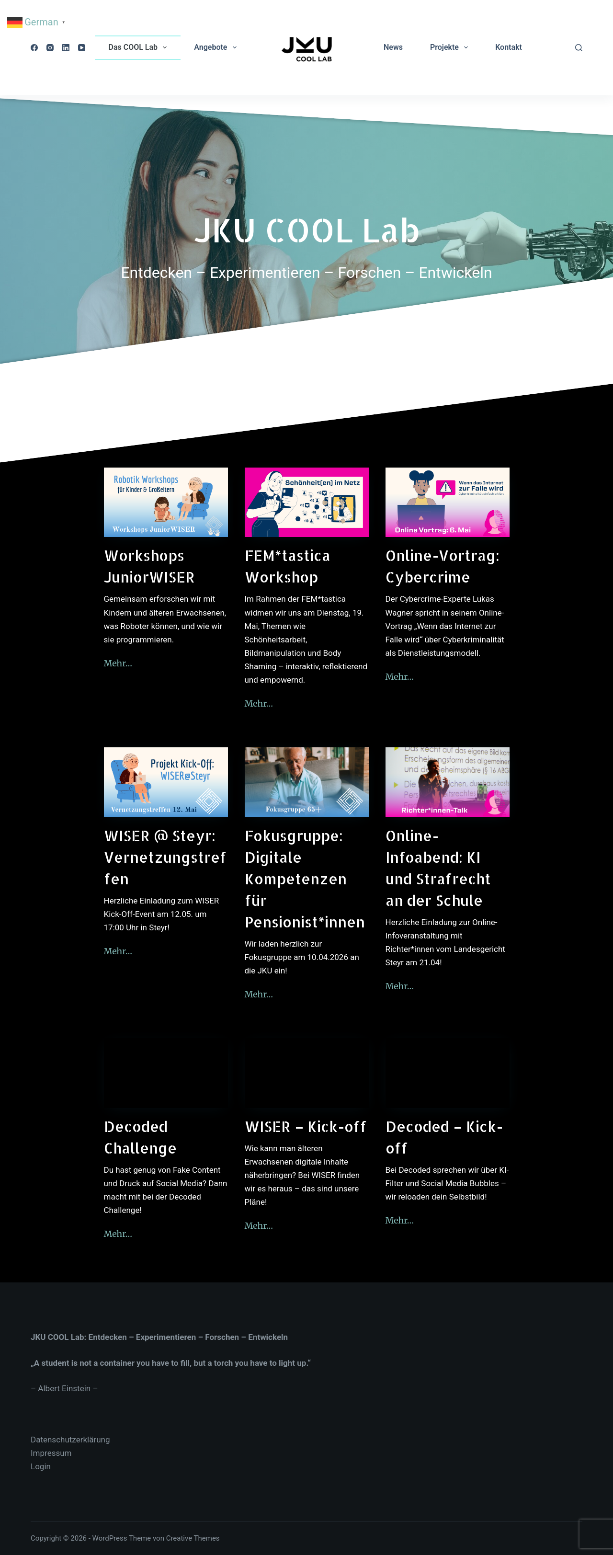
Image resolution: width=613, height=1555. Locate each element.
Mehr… (118, 663)
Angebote (217, 47)
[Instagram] (50, 47)
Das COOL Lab (140, 47)
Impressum (51, 1453)
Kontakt (508, 47)
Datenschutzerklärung (70, 1439)
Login (41, 1466)
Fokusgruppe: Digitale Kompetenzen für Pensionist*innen (305, 878)
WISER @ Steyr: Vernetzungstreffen (165, 857)
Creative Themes (193, 1538)
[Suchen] (578, 47)
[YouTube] (81, 47)
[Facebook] (34, 47)
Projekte (451, 47)
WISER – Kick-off (306, 1126)
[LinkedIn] (65, 47)
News (393, 47)
